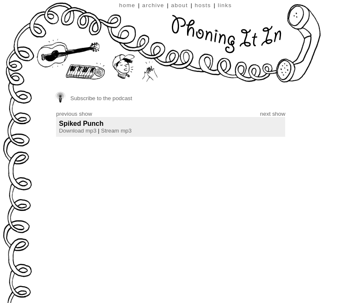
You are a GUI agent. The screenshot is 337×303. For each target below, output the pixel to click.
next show (272, 114)
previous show (74, 114)
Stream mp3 (116, 131)
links (225, 5)
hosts (203, 5)
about (179, 5)
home (127, 5)
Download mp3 (77, 131)
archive (153, 5)
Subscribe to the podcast (101, 98)
